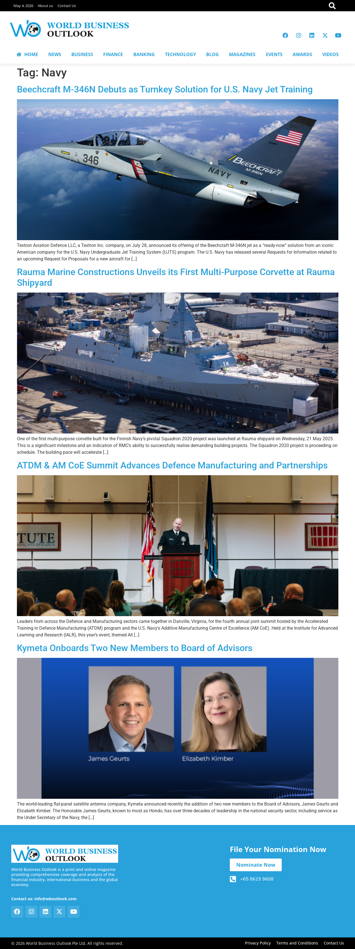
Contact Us (67, 5)
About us (45, 5)
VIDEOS (330, 54)
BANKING (144, 54)
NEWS (54, 54)
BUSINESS (82, 54)
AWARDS (302, 54)
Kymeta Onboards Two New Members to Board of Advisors (134, 648)
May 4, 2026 (23, 5)
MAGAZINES (242, 54)
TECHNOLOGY (180, 54)
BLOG (212, 54)
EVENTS (274, 54)
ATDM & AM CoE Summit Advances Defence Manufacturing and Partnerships (172, 465)
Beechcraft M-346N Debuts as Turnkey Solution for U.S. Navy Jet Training (165, 89)
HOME (27, 54)
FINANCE (113, 54)
